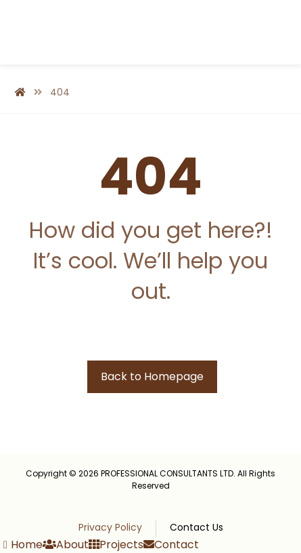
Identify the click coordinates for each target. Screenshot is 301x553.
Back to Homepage (152, 376)
